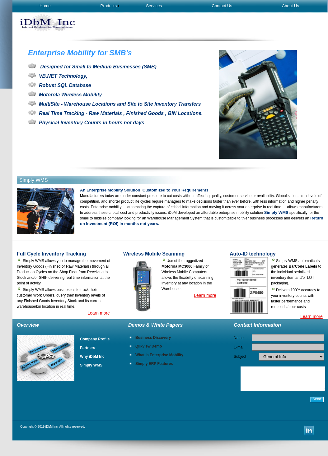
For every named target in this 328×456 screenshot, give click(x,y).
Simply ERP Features (154, 364)
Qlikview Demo (148, 346)
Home (45, 5)
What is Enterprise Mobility (159, 355)
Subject (240, 356)
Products (109, 5)
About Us (290, 5)
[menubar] (169, 6)
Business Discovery (153, 337)
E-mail (239, 347)
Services (154, 5)
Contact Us (222, 5)
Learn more (98, 313)
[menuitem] (45, 6)
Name (239, 338)
